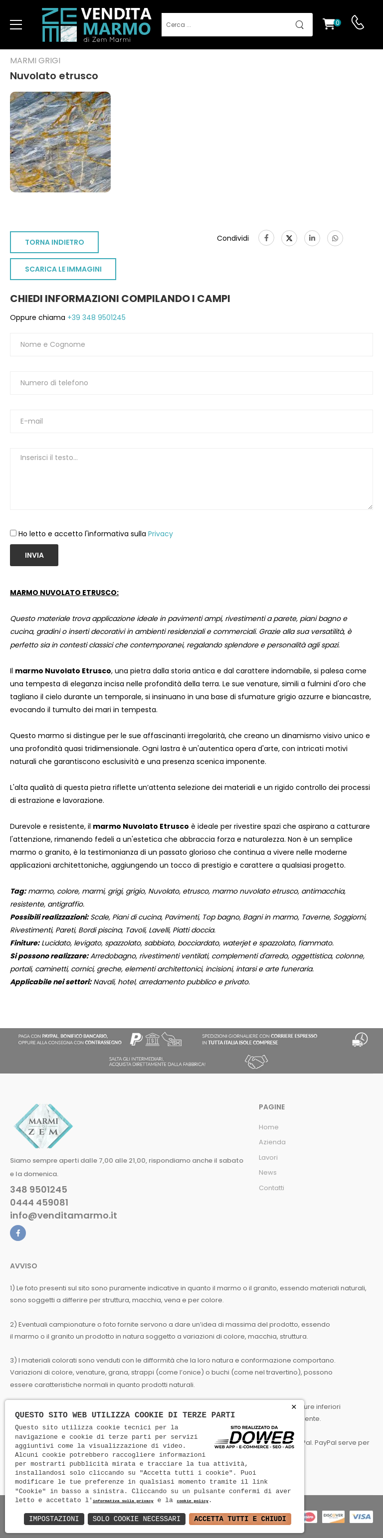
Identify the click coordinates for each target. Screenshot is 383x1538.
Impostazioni (54, 1519)
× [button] (294, 1407)
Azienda (272, 1142)
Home (269, 1127)
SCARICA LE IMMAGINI (63, 269)
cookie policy (192, 1501)
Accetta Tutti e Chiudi (240, 1519)
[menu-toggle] (16, 25)
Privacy (160, 534)
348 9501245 (38, 1189)
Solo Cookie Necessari (137, 1519)
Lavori (268, 1157)
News (268, 1172)
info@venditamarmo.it (63, 1215)
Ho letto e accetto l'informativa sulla (95, 534)
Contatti (271, 1188)
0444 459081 (39, 1202)
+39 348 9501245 (95, 317)
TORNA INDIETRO (54, 242)
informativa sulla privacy (123, 1501)
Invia (34, 555)
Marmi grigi (35, 61)
